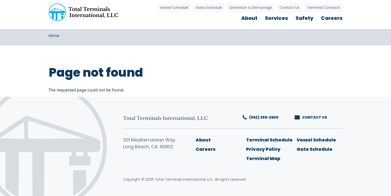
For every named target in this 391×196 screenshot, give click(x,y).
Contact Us (289, 7)
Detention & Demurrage (251, 7)
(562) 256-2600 (263, 117)
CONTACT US (314, 117)
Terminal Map (263, 158)
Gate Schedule (209, 7)
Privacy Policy (263, 149)
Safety (304, 18)
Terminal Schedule (269, 140)
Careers (332, 18)
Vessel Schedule (174, 7)
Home (54, 35)
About (249, 18)
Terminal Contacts (323, 7)
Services (276, 18)
